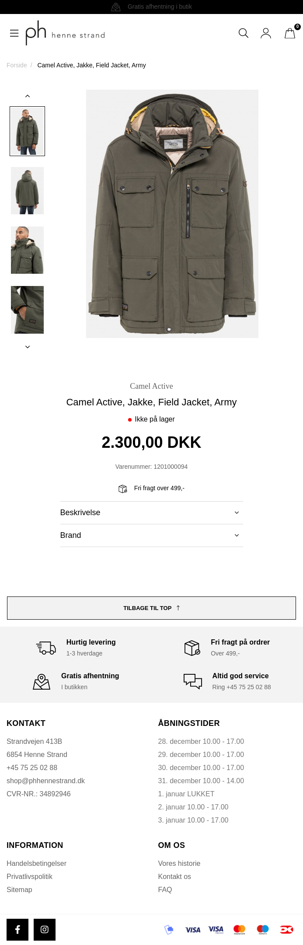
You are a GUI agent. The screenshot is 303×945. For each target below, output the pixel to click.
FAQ (165, 889)
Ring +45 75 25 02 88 (241, 686)
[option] (27, 131)
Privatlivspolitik (29, 876)
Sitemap (19, 889)
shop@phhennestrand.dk (46, 781)
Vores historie (179, 863)
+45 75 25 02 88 (32, 767)
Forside (17, 65)
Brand (149, 535)
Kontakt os (175, 876)
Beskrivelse (149, 512)
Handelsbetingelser (36, 863)
